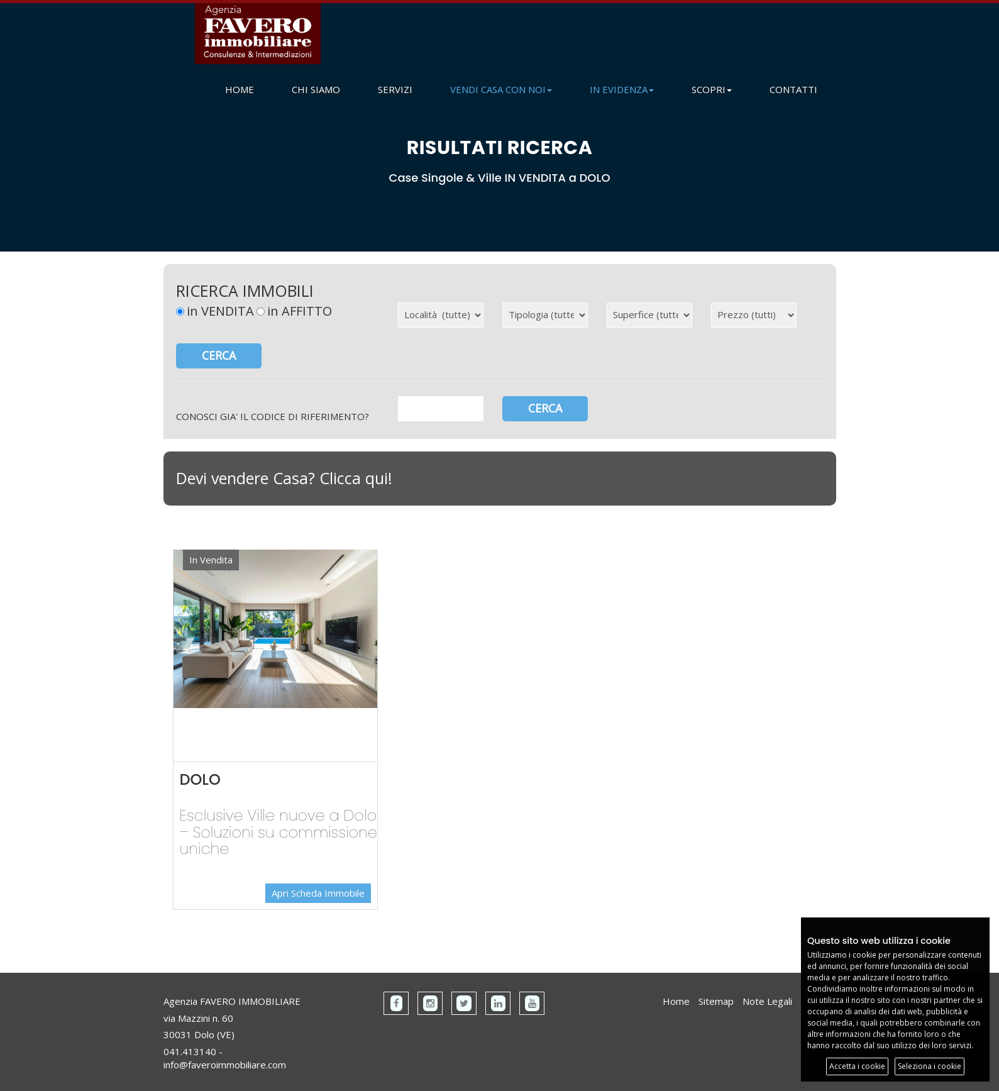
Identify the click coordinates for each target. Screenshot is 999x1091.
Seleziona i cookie (929, 1066)
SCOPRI (712, 89)
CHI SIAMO (316, 89)
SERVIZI (395, 89)
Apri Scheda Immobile (318, 893)
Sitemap (716, 1001)
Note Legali (767, 1001)
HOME (239, 89)
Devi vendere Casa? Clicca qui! (284, 478)
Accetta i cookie (857, 1066)
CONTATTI (793, 89)
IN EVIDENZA (622, 89)
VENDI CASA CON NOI (501, 89)
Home (676, 1001)
